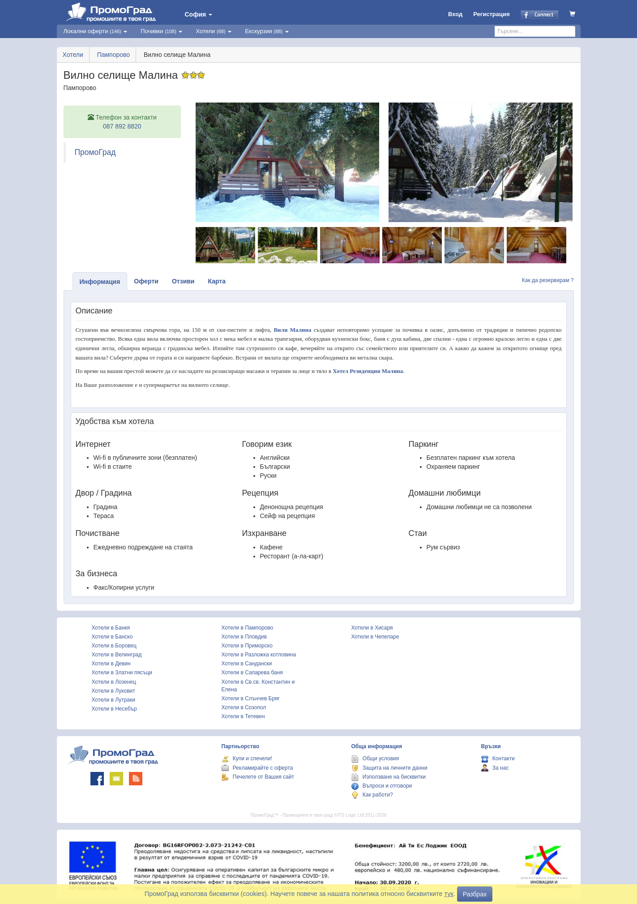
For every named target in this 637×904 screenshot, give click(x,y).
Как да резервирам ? (548, 280)
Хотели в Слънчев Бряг (251, 698)
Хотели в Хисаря (372, 628)
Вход (455, 14)
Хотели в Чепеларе (375, 637)
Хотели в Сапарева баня (252, 672)
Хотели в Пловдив (244, 637)
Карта (217, 281)
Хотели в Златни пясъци (122, 672)
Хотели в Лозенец (114, 682)
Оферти (146, 281)
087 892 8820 (122, 126)
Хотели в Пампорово (248, 628)
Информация (100, 281)
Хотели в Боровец (114, 646)
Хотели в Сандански (247, 663)
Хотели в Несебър (114, 709)
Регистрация (491, 14)
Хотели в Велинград (117, 654)
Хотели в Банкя (111, 628)
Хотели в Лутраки (113, 700)
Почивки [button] (161, 31)
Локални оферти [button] (96, 31)
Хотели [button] (213, 31)
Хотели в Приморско (247, 646)
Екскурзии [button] (267, 31)
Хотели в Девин (111, 663)
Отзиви (183, 281)
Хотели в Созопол (244, 707)
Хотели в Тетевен (243, 716)
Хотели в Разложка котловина (259, 654)
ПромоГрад (95, 152)
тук (449, 893)
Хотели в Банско (112, 637)
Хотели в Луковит (113, 691)
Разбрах (475, 894)
